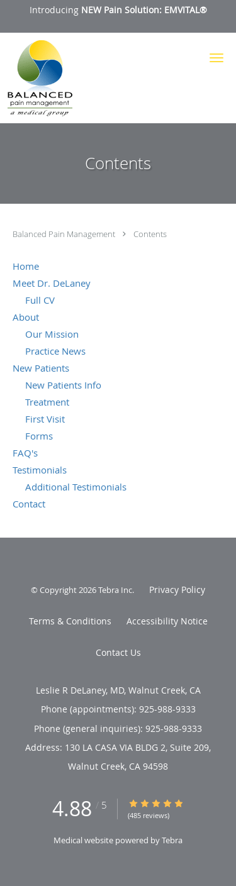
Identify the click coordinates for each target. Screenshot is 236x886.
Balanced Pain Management (65, 234)
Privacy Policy (177, 589)
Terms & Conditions (70, 621)
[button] (216, 57)
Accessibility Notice (167, 621)
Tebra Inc (115, 589)
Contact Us (118, 652)
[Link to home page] (48, 78)
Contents (150, 234)
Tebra (172, 840)
